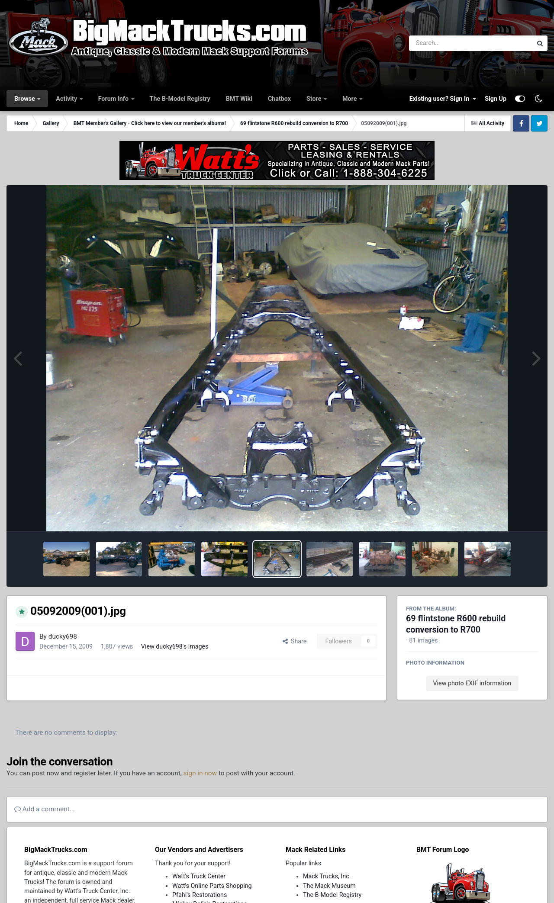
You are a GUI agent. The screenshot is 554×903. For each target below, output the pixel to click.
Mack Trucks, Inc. (327, 876)
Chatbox (279, 98)
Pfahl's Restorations (199, 894)
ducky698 (62, 636)
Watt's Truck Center (198, 876)
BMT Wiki (239, 98)
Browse (25, 98)
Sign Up (495, 98)
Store (314, 98)
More (350, 98)
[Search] (447, 43)
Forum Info (114, 98)
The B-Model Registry (180, 98)
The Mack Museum (329, 885)
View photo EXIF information (472, 683)
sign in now (200, 773)
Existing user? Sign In (442, 99)
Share (295, 641)
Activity (67, 98)
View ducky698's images (175, 646)
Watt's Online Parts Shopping (212, 885)
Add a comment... (44, 809)
